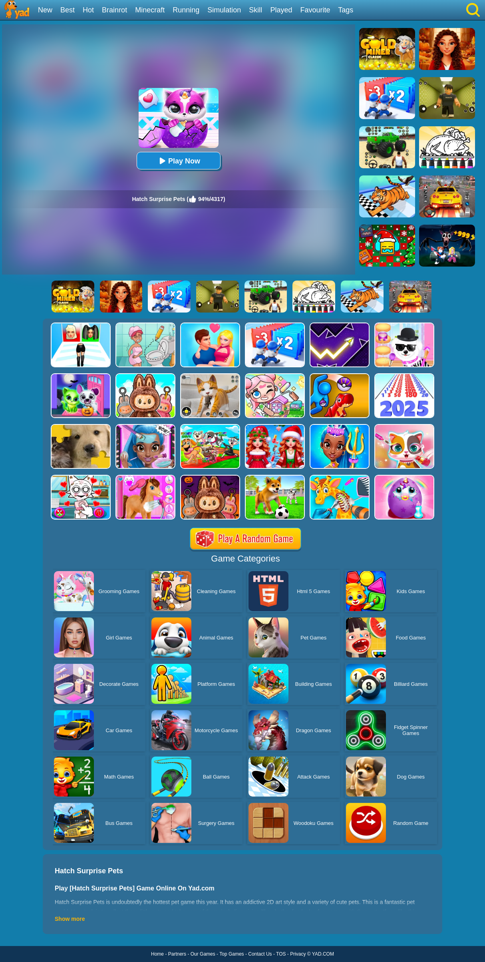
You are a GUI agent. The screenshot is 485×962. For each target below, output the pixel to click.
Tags (345, 10)
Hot (88, 10)
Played (281, 10)
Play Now (178, 161)
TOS (281, 954)
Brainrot (114, 10)
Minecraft (150, 10)
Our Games (203, 954)
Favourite (315, 10)
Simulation (224, 10)
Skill (255, 10)
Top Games (231, 954)
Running (186, 10)
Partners (177, 954)
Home (157, 954)
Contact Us (260, 954)
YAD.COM (323, 954)
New (45, 10)
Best (67, 10)
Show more (70, 919)
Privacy (298, 954)
